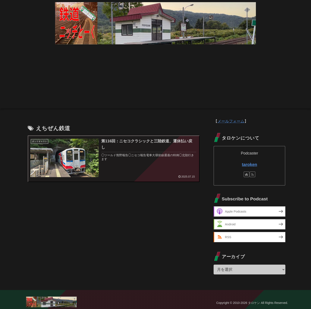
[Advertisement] (155, 78)
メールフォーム (230, 121)
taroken (249, 164)
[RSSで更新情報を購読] (252, 174)
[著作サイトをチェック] (246, 174)
